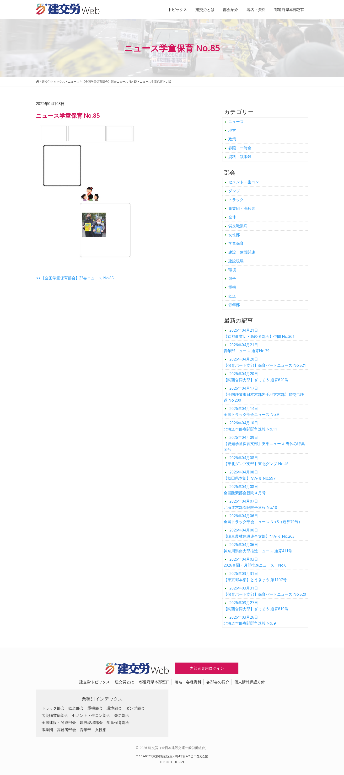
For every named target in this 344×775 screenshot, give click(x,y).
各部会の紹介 (217, 682)
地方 (232, 130)
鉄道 (232, 296)
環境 (232, 269)
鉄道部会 (76, 708)
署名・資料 (256, 9)
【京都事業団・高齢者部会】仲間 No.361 (259, 333)
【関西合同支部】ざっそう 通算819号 (256, 605)
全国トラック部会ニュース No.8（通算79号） (263, 519)
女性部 (234, 234)
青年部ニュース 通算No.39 (246, 348)
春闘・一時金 (239, 147)
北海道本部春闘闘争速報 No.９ (250, 620)
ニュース (236, 121)
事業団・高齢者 (241, 208)
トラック (236, 199)
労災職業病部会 (55, 715)
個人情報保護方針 (249, 682)
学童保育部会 (118, 722)
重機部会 (95, 708)
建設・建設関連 (241, 252)
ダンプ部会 (135, 708)
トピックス (177, 9)
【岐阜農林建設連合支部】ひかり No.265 (259, 533)
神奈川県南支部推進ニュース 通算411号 (258, 547)
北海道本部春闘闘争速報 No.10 (250, 504)
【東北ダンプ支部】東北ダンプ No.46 (256, 461)
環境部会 (114, 708)
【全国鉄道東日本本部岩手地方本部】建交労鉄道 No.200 (264, 394)
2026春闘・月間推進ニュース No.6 (255, 562)
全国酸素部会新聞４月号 (245, 489)
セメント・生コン (243, 182)
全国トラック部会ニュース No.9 (251, 411)
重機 (232, 287)
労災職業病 (237, 225)
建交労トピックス (94, 682)
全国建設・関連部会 (59, 722)
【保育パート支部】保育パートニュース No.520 (265, 591)
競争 (232, 278)
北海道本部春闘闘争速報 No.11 (250, 426)
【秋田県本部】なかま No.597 (249, 475)
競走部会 (121, 715)
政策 (232, 139)
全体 (232, 217)
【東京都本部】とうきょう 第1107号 (255, 576)
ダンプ (234, 190)
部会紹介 (230, 9)
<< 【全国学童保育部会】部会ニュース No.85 (75, 278)
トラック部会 (53, 708)
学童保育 (236, 243)
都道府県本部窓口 (289, 9)
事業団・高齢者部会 (59, 729)
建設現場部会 (91, 722)
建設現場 (236, 261)
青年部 (234, 304)
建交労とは (205, 9)
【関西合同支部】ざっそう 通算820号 (256, 376)
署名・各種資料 (188, 682)
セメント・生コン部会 (91, 715)
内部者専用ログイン (207, 668)
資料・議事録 (239, 156)
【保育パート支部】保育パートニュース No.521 (265, 362)
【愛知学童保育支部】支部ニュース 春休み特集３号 (264, 443)
